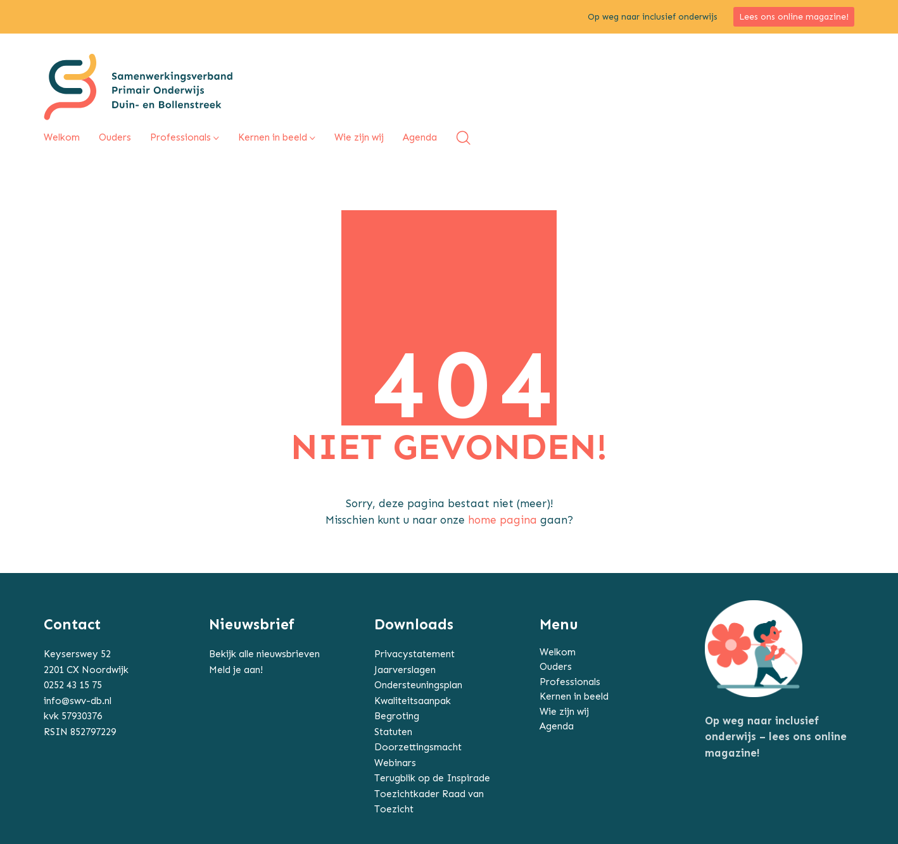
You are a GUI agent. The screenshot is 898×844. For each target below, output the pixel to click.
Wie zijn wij (564, 711)
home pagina (502, 519)
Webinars (395, 763)
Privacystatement (414, 654)
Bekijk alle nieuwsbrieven (264, 654)
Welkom (558, 652)
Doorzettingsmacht (418, 747)
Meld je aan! (236, 670)
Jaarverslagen (405, 670)
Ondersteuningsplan (418, 685)
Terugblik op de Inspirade (432, 778)
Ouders (556, 666)
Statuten (393, 732)
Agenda (557, 726)
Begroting (396, 716)
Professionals (570, 682)
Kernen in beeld (574, 696)
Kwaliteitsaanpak (412, 701)
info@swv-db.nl (77, 701)
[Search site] (463, 137)
